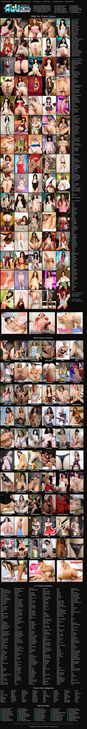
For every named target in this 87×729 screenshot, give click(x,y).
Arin (2, 637)
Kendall (31, 678)
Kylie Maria (46, 602)
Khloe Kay (45, 588)
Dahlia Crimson (19, 634)
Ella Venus (17, 659)
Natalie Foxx (60, 603)
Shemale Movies (17, 1)
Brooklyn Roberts (19, 588)
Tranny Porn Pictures (74, 710)
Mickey (45, 664)
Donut (16, 652)
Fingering (74, 234)
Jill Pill (30, 652)
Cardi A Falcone (19, 599)
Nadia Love (46, 684)
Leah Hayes (46, 609)
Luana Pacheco (47, 634)
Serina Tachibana (75, 598)
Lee (44, 610)
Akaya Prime (4, 596)
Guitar (30, 603)
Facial (73, 231)
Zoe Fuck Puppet (76, 197)
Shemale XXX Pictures (25, 715)
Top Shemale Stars (40, 711)
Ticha (72, 628)
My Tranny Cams (76, 294)
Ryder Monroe (60, 680)
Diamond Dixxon (19, 648)
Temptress (74, 623)
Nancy (58, 592)
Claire (16, 626)
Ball (2, 660)
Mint (44, 673)
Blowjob (74, 219)
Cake (16, 596)
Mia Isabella (75, 149)
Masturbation (75, 253)
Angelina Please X (5, 626)
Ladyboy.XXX (75, 41)
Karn (30, 666)
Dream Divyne (18, 653)
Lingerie (74, 252)
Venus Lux (74, 648)
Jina (30, 653)
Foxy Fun (31, 588)
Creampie (74, 223)
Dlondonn (17, 649)
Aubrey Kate (75, 77)
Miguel (44, 667)
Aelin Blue (3, 594)
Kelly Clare (74, 131)
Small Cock (75, 273)
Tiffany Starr (75, 185)
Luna (44, 635)
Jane (30, 630)
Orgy (44, 701)
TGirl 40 (74, 36)
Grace (30, 599)
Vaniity (73, 186)
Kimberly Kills (46, 594)
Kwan (44, 601)
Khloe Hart (31, 684)
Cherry (73, 93)
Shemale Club (75, 54)
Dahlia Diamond (19, 635)
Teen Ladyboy (72, 711)
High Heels (74, 244)
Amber (2, 614)
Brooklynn (17, 590)
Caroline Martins (19, 606)
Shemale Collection (61, 8)
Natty (73, 163)
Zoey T (73, 684)
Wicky (72, 664)
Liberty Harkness (47, 620)
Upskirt (77, 699)
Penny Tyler (75, 174)
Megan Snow (75, 147)
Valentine (73, 639)
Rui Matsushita (76, 175)
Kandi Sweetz (32, 660)
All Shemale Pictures (61, 11)
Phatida (59, 655)
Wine (72, 666)
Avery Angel (4, 652)
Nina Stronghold (76, 167)
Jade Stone (32, 627)
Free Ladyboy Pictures (25, 720)
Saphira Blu (74, 588)
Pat (58, 644)
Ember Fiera (18, 662)
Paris (73, 172)
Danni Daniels (75, 100)
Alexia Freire (4, 602)
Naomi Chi (74, 159)
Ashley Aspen (4, 638)
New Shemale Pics (57, 718)
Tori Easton (74, 634)
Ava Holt (3, 650)
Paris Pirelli (60, 642)
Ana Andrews (4, 623)
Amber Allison (4, 616)
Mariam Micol (46, 648)
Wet (73, 288)
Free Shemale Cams (57, 1)
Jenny (30, 645)
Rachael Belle (60, 673)
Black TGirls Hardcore (77, 39)
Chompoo (17, 620)
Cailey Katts (18, 595)
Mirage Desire (46, 674)
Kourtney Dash (47, 598)
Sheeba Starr (74, 601)
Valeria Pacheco (75, 642)
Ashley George (76, 74)
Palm (58, 637)
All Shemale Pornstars (75, 718)
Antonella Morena (5, 634)
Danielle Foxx (75, 99)
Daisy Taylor (75, 98)
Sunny (72, 610)
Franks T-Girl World (77, 51)
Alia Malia (3, 603)
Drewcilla (17, 655)
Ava (73, 78)
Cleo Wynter (18, 627)
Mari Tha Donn (47, 645)
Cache (16, 594)
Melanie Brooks (47, 657)
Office (44, 700)
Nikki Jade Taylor (61, 613)
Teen (73, 281)
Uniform (74, 287)
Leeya (44, 612)
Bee (2, 664)
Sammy (59, 682)
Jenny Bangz (32, 646)
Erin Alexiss (18, 670)
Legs (73, 251)
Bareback (74, 208)
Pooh (58, 663)
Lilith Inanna (46, 623)
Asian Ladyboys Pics (61, 12)
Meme (44, 659)
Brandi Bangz (4, 682)
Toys (73, 284)
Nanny (58, 594)
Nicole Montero (76, 165)
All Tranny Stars (44, 726)
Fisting (24, 701)
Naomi (58, 595)
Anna (2, 630)
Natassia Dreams (76, 161)
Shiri (72, 603)
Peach (58, 649)
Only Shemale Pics (24, 716)
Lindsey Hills (46, 627)
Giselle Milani (32, 595)
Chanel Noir (18, 612)
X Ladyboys (22, 718)
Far (15, 682)
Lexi (44, 617)
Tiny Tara (73, 632)
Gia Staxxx (32, 592)
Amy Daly (3, 621)
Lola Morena (75, 139)
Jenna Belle (75, 121)
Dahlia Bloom (18, 632)
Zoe (73, 196)
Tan (72, 617)
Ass (73, 205)
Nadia (73, 157)
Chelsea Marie (75, 92)
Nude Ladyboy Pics (24, 714)
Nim (58, 617)
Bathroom (74, 209)
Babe (73, 206)
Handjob (74, 241)
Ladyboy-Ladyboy (76, 53)
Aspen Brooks (4, 642)
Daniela (17, 638)
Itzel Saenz (31, 621)
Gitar (30, 596)
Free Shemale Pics (40, 715)
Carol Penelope (19, 605)
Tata (73, 182)
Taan (72, 614)
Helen (30, 609)
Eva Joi (17, 674)
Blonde (73, 217)
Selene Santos (75, 596)
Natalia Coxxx (75, 160)
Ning (58, 620)
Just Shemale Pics (76, 8)
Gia (30, 591)
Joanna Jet (75, 35)
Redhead (74, 269)
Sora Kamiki (74, 608)
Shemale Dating (69, 1)
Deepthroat (75, 227)
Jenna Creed (32, 639)
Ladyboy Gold (75, 50)
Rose (58, 675)
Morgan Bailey (75, 154)
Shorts (66, 693)
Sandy (58, 684)
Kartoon (31, 667)
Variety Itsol (74, 646)
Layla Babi (45, 606)
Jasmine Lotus (76, 120)
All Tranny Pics (60, 7)
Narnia (58, 598)
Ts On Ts (74, 285)
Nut (58, 627)
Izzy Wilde (31, 626)
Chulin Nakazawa (76, 95)
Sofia (72, 606)
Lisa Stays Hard (47, 630)
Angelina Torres (76, 73)
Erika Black (18, 669)
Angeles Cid (75, 33)
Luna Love (45, 637)
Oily (58, 632)
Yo (72, 192)
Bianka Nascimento (77, 85)
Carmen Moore (76, 89)
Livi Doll (45, 631)
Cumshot (74, 226)
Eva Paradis (75, 106)
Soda (72, 605)
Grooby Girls (75, 23)
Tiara (72, 626)
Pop (58, 664)
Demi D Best (18, 646)
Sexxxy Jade (75, 179)
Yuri (72, 678)
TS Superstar (74, 11)
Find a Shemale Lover (77, 301)
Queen (58, 669)
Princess (59, 667)
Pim (58, 657)
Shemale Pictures (6, 1)
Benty (2, 671)
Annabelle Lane (5, 631)
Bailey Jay (74, 25)
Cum (73, 224)
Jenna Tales (32, 644)
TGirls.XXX (74, 28)
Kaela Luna (32, 657)
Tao (72, 620)
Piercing (74, 262)
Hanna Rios (32, 605)
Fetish (23, 699)
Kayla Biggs (32, 671)
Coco (16, 630)
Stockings (74, 278)
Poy (58, 666)
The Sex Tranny (56, 708)
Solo (73, 276)
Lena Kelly (45, 614)
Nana (58, 591)
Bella (73, 84)
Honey (30, 616)
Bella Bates (4, 669)
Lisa (44, 628)
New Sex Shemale (73, 712)
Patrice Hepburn (61, 645)
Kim (44, 590)
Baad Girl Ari (4, 656)
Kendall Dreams (33, 680)
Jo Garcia (31, 655)
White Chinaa (74, 663)
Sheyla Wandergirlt (76, 602)
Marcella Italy (46, 642)
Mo (43, 677)
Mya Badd (45, 681)
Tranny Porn (55, 710)
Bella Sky (3, 670)
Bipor (2, 677)
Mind (44, 671)
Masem (45, 652)
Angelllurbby (4, 628)
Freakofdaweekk (33, 590)
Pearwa (59, 652)
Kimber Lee (75, 32)
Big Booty (74, 212)
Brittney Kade (4, 684)
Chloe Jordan (18, 619)
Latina (73, 249)
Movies (53, 16)
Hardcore (74, 242)
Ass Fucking (4, 694)
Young (73, 289)
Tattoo (73, 280)
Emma (16, 663)
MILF (44, 697)
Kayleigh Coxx (33, 673)
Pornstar (74, 265)
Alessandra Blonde (77, 63)
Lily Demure (46, 626)
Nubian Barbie (60, 626)
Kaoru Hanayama (33, 662)
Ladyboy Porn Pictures (58, 715)
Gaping (74, 238)
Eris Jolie (17, 671)
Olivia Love (75, 171)
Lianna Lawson (76, 138)
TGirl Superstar (39, 708)
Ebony (73, 230)
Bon (2, 681)
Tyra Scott (73, 637)
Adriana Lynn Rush (77, 60)
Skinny (73, 271)
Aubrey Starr (4, 646)
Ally (2, 612)
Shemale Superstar (61, 5)
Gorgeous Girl (75, 109)
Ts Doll (73, 635)
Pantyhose (74, 259)
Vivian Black (74, 656)
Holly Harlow (75, 111)
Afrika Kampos (76, 62)
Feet (73, 233)
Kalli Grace (32, 659)
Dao (16, 644)
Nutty (58, 628)
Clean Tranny (22, 712)
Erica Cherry (18, 667)
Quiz (58, 671)
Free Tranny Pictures (41, 710)
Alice (73, 66)
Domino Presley (76, 102)
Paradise (59, 639)
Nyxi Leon (74, 170)
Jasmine (74, 117)
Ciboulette (17, 623)
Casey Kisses (75, 91)
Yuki (72, 677)
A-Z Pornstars (27, 1)
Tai (72, 616)
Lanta (73, 136)
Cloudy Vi (74, 96)
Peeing (73, 260)
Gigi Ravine (32, 594)
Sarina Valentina (76, 178)
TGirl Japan (75, 48)
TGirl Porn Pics (39, 714)
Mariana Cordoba (76, 145)
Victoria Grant (74, 653)
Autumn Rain (4, 648)
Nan (58, 590)
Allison (73, 68)
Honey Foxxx (32, 617)
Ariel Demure (4, 635)
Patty (58, 646)
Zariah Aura (74, 680)
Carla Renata (18, 602)
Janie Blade (32, 632)
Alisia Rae (74, 67)
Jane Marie (32, 631)
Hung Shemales (76, 55)
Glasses (74, 240)
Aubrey (2, 644)
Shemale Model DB (76, 9)
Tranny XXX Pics (56, 714)
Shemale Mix (74, 7)
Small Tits (74, 274)
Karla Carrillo (75, 128)
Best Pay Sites (46, 1)
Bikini (73, 216)
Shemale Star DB (40, 716)
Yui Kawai (74, 195)
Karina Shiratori (33, 663)
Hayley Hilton (32, 606)
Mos (73, 156)
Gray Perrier (32, 602)
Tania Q (74, 181)
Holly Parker (32, 613)
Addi (2, 588)
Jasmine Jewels (76, 118)
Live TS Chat (75, 296)
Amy (73, 70)
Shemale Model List (74, 716)
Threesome (75, 283)
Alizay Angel (4, 609)
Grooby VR (75, 43)
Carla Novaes (18, 601)
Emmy (73, 103)
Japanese (74, 247)
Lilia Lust (45, 621)
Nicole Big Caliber (61, 610)
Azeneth (74, 80)
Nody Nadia (75, 168)
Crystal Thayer (18, 631)
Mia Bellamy (46, 660)
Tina (72, 631)
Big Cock (74, 213)
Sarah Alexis (74, 592)
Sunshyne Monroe (76, 612)
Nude (73, 255)
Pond (58, 662)
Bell (2, 666)
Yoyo (72, 674)
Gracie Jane (32, 601)
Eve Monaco (18, 680)
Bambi (2, 662)
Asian (73, 204)
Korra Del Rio (46, 596)
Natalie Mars (60, 605)
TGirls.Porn (75, 22)
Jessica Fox (75, 125)
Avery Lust (3, 653)
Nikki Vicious (60, 616)
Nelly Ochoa (75, 21)
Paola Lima (60, 638)
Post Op (74, 266)
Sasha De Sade (75, 595)
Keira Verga (75, 47)
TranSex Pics (72, 719)
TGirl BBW (74, 37)
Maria (44, 646)
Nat (58, 599)
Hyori (73, 113)
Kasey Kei (31, 669)
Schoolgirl (74, 270)
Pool (73, 263)
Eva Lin (74, 104)
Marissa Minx (46, 650)
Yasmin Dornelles (75, 669)
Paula (58, 648)
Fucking (74, 235)
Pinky (58, 659)
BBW (73, 210)
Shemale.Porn (75, 44)
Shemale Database (76, 12)
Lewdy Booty (46, 616)
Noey (58, 623)
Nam (58, 588)
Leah (44, 608)
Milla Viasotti (75, 150)
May (73, 146)
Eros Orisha (18, 673)
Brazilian (74, 220)
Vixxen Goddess (75, 657)
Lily (44, 624)
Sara (72, 591)
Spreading (74, 277)
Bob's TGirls (75, 46)
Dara (16, 645)
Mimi (73, 152)
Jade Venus (32, 628)
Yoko (73, 193)
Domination (75, 228)
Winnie (73, 667)
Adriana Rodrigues (6, 592)
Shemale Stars (23, 719)
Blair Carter (4, 678)
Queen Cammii (61, 670)
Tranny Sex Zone (73, 720)
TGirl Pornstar (75, 26)
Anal (73, 202)
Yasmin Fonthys (75, 670)
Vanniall (73, 645)
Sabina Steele (60, 681)
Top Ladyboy (55, 711)
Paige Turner (60, 635)
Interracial (74, 245)
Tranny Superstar (40, 718)
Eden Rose (17, 657)
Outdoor (74, 256)
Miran (73, 153)
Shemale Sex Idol (56, 720)
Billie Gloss (4, 675)
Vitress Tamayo (76, 189)
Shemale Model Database (59, 712)
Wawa (72, 660)
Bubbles (17, 592)
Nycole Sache (60, 630)
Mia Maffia (45, 663)
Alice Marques (4, 606)
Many (73, 142)
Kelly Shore (32, 677)
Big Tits (74, 215)
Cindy (16, 624)
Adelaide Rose (4, 590)
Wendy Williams (76, 190)
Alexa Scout (75, 64)
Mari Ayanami (75, 143)
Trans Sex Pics (39, 719)
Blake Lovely (4, 680)
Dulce (16, 656)
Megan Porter (46, 655)
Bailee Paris (75, 81)
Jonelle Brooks (76, 127)
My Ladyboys (22, 711)
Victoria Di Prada (76, 188)
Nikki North (60, 614)
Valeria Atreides (75, 641)
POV (73, 267)
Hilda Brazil (75, 110)
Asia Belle (74, 75)
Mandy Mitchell (76, 141)
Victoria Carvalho (75, 650)
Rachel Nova (60, 674)
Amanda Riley (4, 613)
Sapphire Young (76, 177)
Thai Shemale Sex (40, 720)
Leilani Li (45, 613)
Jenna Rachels (76, 122)
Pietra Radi (60, 656)
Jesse (73, 124)
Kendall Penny (33, 681)
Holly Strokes (32, 614)
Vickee (73, 649)
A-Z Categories (37, 1)
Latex (73, 248)
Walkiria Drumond (76, 659)
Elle (16, 660)
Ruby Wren (60, 677)
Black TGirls (75, 30)
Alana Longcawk (5, 598)
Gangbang (74, 237)
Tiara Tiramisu (75, 183)
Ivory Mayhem (75, 116)
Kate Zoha (31, 670)
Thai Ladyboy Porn (57, 716)
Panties (74, 258)
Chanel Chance (19, 610)
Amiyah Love (4, 617)
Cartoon (17, 608)
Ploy (58, 660)
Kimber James (75, 132)
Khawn (30, 682)
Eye (16, 681)
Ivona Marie (32, 623)
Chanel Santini (18, 613)
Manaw (45, 638)
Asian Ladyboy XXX (57, 719)
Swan (72, 613)
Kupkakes (45, 599)
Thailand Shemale (61, 9)
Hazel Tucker (32, 608)
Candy (73, 88)
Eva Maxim (17, 677)
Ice (72, 114)
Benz (2, 673)
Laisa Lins (45, 603)
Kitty (73, 135)
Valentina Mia (74, 638)
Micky (44, 666)
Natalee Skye (60, 601)
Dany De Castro (19, 642)
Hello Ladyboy (75, 29)
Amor (2, 619)
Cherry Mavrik (18, 617)
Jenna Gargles (33, 641)
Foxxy (73, 107)
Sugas (72, 609)
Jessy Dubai (32, 650)
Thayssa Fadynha (75, 624)
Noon (58, 624)
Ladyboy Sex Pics (73, 708)
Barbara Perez (4, 663)
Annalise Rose (4, 632)
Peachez (59, 650)
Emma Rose (18, 664)
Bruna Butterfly (76, 86)
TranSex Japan (76, 40)
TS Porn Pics (74, 5)
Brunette (74, 222)
